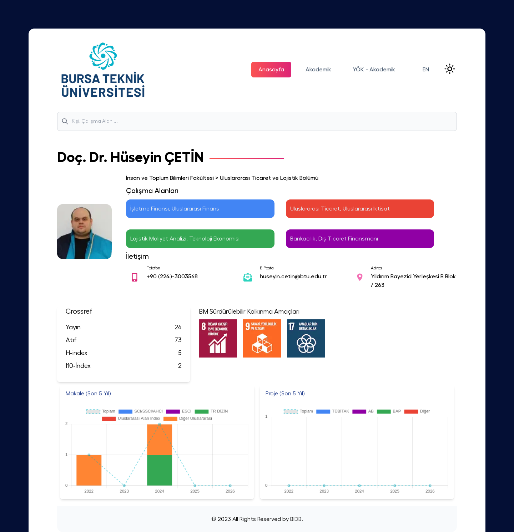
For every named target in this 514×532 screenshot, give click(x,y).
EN (426, 69)
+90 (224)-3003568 (172, 276)
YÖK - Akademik (374, 69)
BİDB (295, 519)
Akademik (318, 69)
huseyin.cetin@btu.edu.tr (293, 276)
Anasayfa (271, 69)
